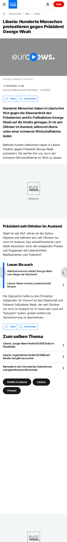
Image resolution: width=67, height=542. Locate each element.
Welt (27, 14)
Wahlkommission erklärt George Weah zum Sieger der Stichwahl (29, 273)
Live (58, 4)
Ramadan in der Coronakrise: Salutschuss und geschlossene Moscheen (27, 368)
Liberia (36, 14)
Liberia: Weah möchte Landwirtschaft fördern (29, 285)
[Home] (4, 13)
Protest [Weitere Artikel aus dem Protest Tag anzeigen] (11, 390)
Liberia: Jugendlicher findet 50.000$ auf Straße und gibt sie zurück (26, 356)
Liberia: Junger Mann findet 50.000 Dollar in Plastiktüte (28, 345)
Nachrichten (15, 14)
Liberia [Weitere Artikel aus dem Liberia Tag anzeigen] (41, 381)
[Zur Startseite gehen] (13, 4)
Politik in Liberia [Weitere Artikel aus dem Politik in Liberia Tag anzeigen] (17, 381)
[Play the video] (33, 57)
